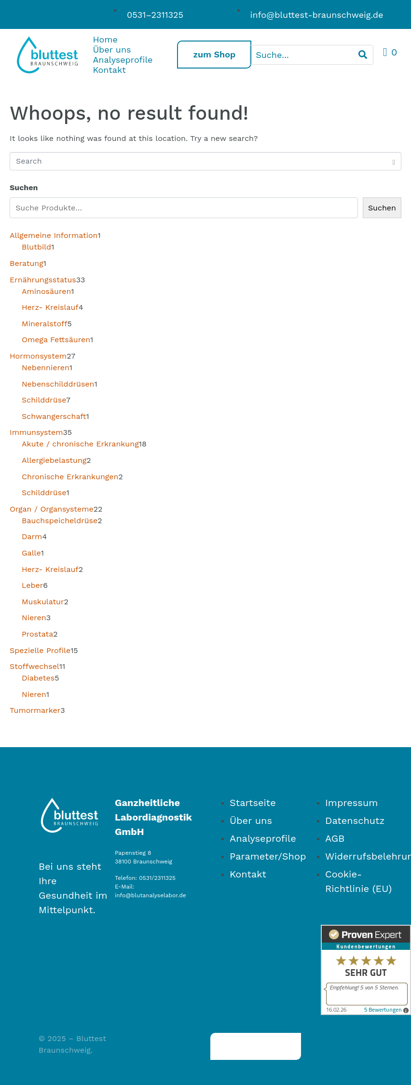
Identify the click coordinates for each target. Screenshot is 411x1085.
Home (105, 39)
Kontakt (109, 70)
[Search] (363, 54)
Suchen (24, 187)
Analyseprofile (115, 60)
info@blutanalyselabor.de (150, 895)
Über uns (112, 49)
